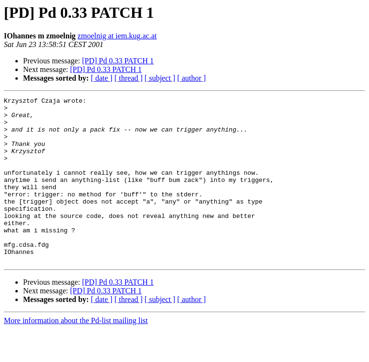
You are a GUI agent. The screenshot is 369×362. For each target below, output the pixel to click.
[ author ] (191, 78)
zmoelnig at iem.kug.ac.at (117, 36)
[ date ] (101, 78)
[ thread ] (128, 78)
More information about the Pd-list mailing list (76, 354)
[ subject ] (160, 78)
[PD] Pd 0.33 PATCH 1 (118, 61)
